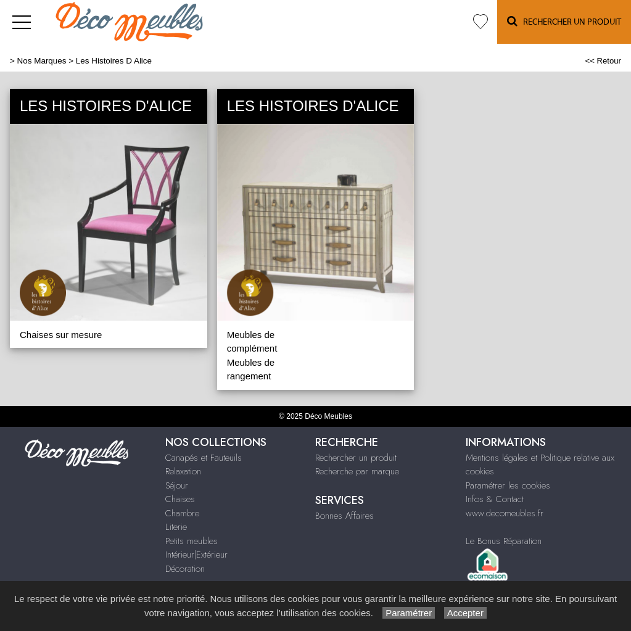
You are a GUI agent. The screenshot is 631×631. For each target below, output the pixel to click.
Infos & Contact (495, 499)
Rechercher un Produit (564, 21)
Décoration (185, 568)
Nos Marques (42, 60)
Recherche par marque (357, 471)
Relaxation (183, 471)
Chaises (180, 499)
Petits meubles (191, 541)
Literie (176, 527)
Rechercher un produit (356, 457)
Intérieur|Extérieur (196, 554)
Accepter (465, 613)
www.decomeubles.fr (504, 513)
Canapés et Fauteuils (203, 457)
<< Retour (603, 60)
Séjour (176, 485)
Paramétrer (408, 613)
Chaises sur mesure (61, 334)
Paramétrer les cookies (508, 485)
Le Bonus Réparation (504, 541)
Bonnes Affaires (344, 515)
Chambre (182, 513)
